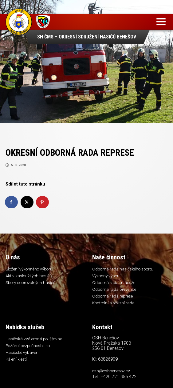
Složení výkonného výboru (29, 268)
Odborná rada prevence (114, 289)
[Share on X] (27, 202)
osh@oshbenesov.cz (111, 370)
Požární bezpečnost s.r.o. (28, 345)
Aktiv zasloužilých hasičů (29, 275)
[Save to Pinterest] (43, 202)
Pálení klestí (16, 359)
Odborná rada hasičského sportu (122, 268)
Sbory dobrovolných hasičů (30, 282)
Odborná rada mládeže (113, 282)
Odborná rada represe (112, 296)
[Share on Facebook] (12, 202)
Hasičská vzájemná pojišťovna (34, 338)
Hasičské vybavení (22, 352)
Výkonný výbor (105, 275)
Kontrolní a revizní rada (113, 302)
